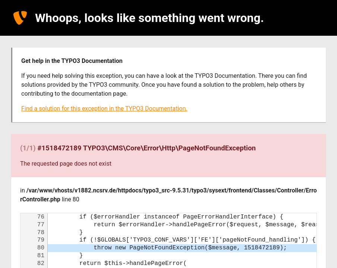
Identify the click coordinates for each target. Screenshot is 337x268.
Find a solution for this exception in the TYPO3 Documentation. (104, 108)
